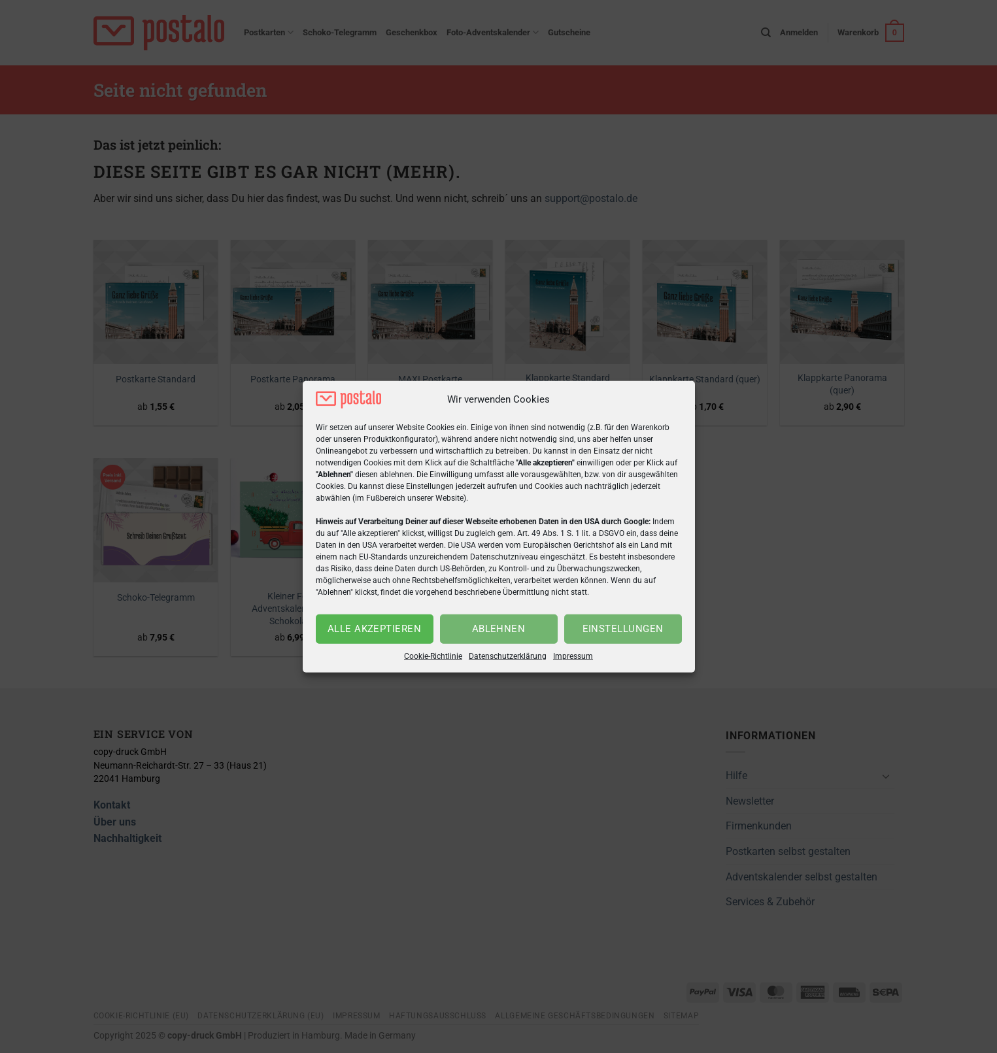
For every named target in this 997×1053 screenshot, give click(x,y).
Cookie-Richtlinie (433, 656)
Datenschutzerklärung (508, 656)
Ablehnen (499, 629)
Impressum (573, 656)
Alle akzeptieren (374, 629)
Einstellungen (623, 629)
